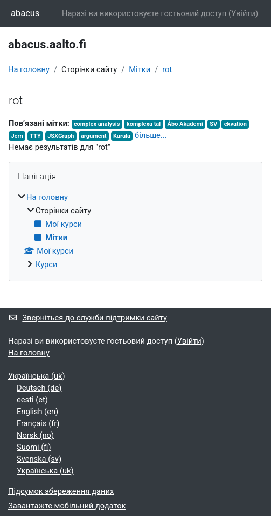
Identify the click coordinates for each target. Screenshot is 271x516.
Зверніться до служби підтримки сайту (87, 318)
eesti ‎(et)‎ (32, 400)
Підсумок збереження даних (61, 491)
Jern (17, 136)
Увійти (243, 13)
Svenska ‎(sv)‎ (39, 459)
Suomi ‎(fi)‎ (34, 447)
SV (213, 124)
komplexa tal (144, 124)
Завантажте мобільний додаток (67, 506)
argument (94, 136)
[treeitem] (135, 230)
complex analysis (97, 124)
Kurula (121, 136)
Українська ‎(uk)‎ (36, 376)
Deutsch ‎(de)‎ (39, 388)
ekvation (235, 124)
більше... (150, 135)
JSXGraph (60, 136)
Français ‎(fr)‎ (38, 423)
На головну (29, 69)
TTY (35, 136)
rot (167, 69)
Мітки (139, 69)
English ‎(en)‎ (37, 411)
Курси (46, 264)
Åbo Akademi (185, 124)
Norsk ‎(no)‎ (35, 435)
